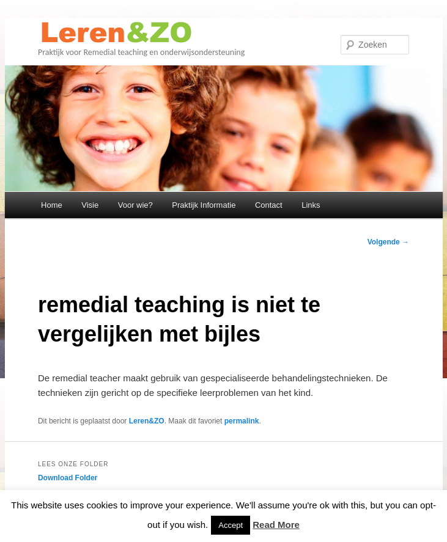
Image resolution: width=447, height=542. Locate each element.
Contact (269, 205)
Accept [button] (230, 525)
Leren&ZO (146, 421)
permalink (241, 421)
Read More (276, 524)
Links (310, 205)
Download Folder (67, 478)
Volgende (388, 242)
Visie (89, 205)
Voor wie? (135, 205)
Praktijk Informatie (203, 205)
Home (51, 205)
